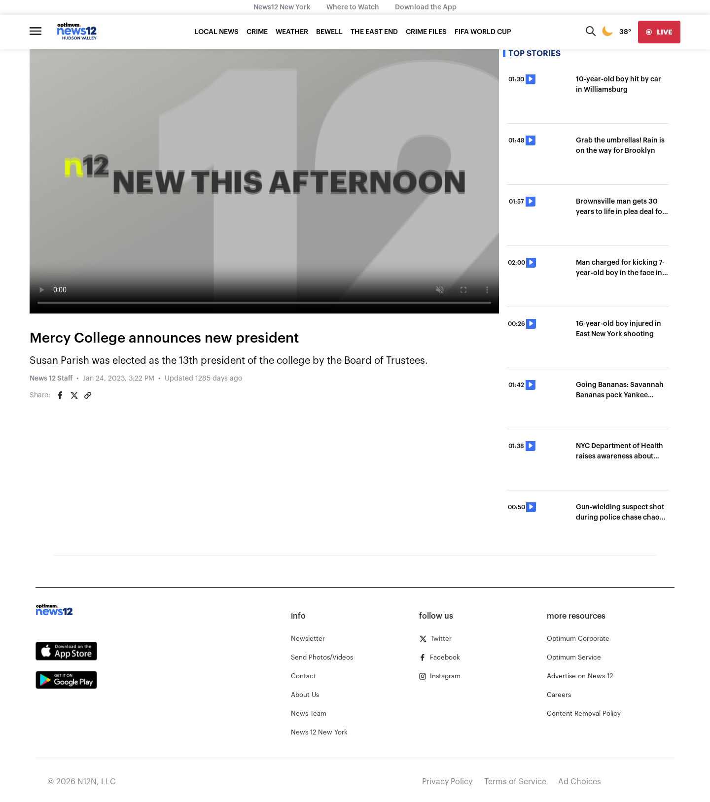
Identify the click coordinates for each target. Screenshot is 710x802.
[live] (659, 32)
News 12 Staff (51, 378)
